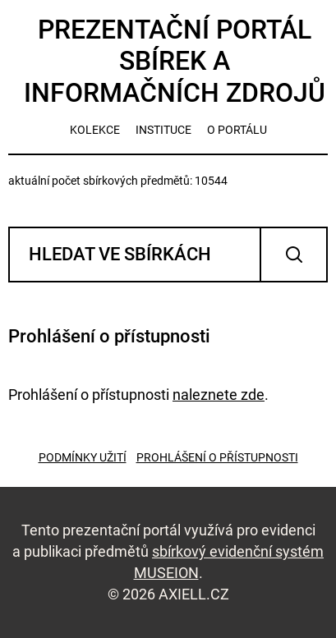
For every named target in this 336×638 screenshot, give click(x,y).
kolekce (95, 129)
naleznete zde (219, 394)
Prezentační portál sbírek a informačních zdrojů (174, 61)
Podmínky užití (83, 457)
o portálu (237, 129)
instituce (163, 129)
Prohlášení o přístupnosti (217, 457)
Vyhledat (294, 254)
